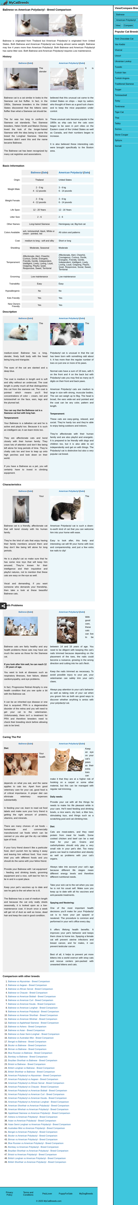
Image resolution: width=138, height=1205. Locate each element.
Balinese (23, 63)
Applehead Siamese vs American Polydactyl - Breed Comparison (39, 1113)
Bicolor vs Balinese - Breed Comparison (27, 1045)
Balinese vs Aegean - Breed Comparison (27, 985)
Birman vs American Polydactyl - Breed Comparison (33, 1139)
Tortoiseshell (105, 95)
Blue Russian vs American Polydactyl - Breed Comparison (35, 1143)
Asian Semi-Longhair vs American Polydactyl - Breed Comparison (39, 1124)
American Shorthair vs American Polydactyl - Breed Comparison (38, 1105)
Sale (30, 63)
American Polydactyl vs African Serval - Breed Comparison (36, 1083)
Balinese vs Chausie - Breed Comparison (28, 993)
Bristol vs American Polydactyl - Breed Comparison (32, 1154)
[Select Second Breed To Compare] (118, 20)
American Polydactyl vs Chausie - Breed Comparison (33, 1087)
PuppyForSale (65, 1194)
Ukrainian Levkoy (107, 61)
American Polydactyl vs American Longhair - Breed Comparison (38, 1102)
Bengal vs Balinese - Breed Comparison (27, 1042)
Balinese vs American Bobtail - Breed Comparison (32, 996)
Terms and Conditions (28, 1193)
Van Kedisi (104, 44)
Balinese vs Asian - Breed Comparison (26, 1030)
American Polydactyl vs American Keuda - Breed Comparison (37, 1098)
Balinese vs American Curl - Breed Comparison (30, 1000)
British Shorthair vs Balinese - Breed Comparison (31, 1072)
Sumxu (102, 129)
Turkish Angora (106, 78)
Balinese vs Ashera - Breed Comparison (27, 1026)
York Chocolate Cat (108, 39)
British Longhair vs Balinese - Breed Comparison (31, 1068)
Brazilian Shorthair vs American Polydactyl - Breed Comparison (38, 1151)
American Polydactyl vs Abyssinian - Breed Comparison (34, 1075)
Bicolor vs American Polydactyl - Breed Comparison (32, 1136)
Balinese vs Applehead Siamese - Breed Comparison (33, 1023)
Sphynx (102, 140)
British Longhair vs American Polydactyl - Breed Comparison (37, 1158)
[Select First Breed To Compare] (118, 14)
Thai (101, 118)
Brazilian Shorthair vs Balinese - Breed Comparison (32, 1060)
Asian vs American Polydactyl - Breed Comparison (32, 1121)
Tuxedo (102, 67)
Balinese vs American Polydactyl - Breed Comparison (33, 1011)
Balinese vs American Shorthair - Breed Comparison (33, 1015)
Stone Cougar (106, 135)
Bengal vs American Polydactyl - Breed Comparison (32, 1132)
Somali (102, 146)
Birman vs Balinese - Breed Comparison (27, 1049)
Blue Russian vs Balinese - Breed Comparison (30, 1053)
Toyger (102, 89)
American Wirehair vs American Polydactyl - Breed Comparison (38, 1109)
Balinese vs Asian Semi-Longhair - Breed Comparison (34, 1034)
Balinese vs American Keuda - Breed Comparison (31, 1004)
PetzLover (47, 1194)
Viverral (103, 50)
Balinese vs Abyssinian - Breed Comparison (29, 981)
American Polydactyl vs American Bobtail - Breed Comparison (37, 1090)
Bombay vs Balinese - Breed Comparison (28, 1057)
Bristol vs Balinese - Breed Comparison (27, 1064)
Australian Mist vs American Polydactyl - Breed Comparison (36, 1128)
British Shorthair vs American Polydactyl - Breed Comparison (37, 1162)
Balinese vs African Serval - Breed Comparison (30, 989)
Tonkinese (104, 106)
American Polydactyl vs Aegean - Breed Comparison (33, 1079)
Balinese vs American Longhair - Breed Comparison (33, 1008)
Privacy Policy (9, 1193)
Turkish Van (105, 72)
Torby (102, 101)
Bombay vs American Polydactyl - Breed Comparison (33, 1147)
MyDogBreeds (86, 1194)
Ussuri (102, 56)
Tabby (102, 123)
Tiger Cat (103, 112)
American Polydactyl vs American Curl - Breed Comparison (36, 1094)
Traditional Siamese (108, 84)
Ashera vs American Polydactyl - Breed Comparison (33, 1117)
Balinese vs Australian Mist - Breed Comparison (31, 1038)
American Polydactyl (69, 63)
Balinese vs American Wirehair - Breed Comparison (32, 1019)
